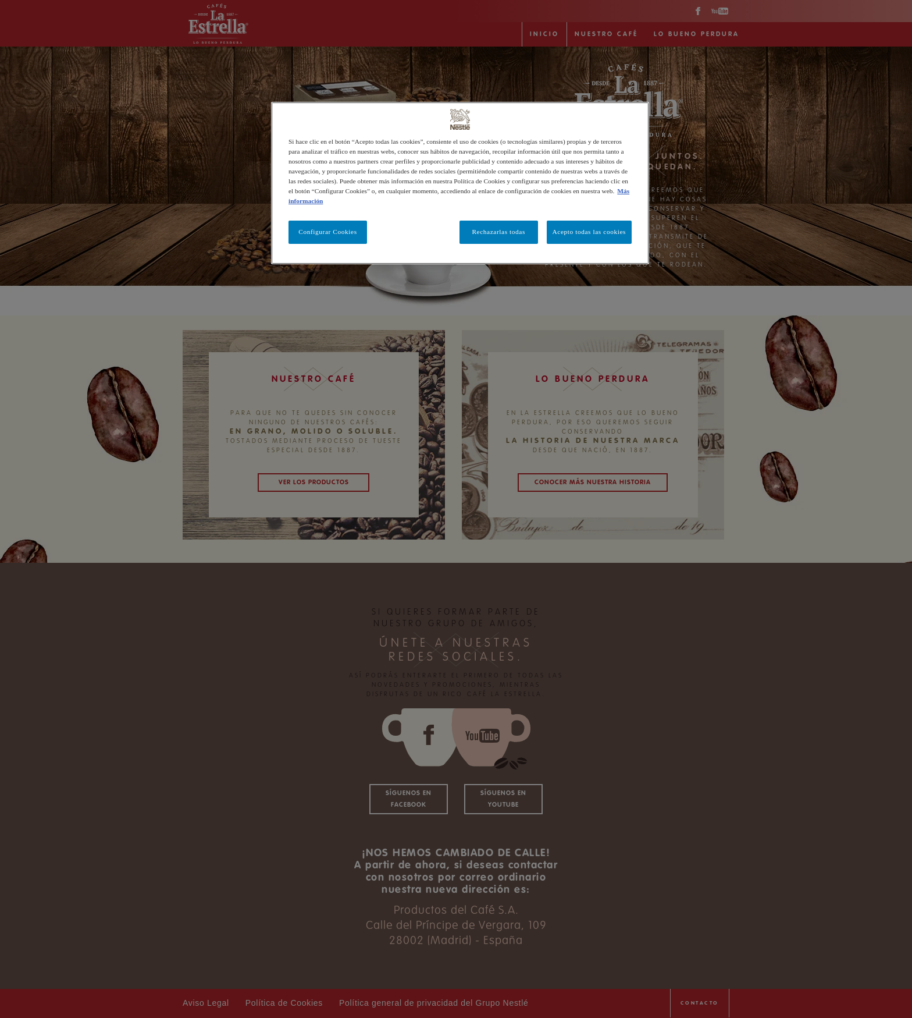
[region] (460, 183)
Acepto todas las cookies (589, 231)
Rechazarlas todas (498, 231)
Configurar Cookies (327, 231)
